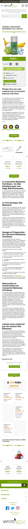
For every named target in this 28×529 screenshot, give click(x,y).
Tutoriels (5, 1)
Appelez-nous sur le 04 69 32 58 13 (15, 513)
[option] (8, 157)
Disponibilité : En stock (11, 75)
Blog (9, 1)
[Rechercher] (14, 16)
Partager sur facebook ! (11, 84)
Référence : (8, 73)
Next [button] (27, 156)
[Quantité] (13, 64)
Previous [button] (1, 156)
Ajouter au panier (14, 69)
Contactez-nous (24, 1)
